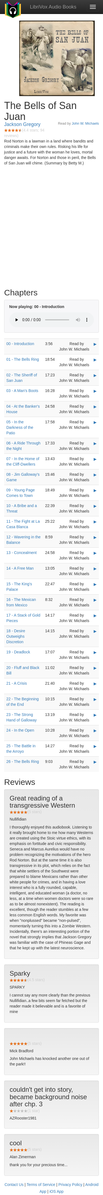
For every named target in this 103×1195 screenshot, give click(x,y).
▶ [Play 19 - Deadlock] (95, 652)
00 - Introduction (20, 344)
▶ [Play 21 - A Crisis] (95, 683)
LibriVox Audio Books (53, 7)
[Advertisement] (51, 228)
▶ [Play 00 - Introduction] (95, 344)
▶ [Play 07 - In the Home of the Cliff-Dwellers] (95, 459)
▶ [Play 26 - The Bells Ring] (95, 762)
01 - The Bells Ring (22, 359)
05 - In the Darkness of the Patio (19, 427)
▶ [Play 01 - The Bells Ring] (95, 360)
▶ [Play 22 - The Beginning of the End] (95, 699)
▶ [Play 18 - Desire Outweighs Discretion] (95, 631)
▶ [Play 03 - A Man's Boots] (95, 391)
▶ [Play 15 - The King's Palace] (95, 584)
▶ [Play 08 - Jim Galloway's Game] (95, 475)
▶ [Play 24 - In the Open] (95, 730)
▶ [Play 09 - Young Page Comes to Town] (95, 490)
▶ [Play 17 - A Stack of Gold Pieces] (95, 615)
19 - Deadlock (18, 652)
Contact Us (13, 1184)
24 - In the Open (20, 730)
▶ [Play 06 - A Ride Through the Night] (95, 443)
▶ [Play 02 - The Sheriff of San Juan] (95, 375)
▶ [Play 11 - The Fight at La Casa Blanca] (95, 522)
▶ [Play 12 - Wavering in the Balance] (95, 537)
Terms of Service (41, 1184)
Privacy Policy (70, 1184)
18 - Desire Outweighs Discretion (15, 636)
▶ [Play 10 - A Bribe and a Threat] (95, 506)
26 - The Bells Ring (22, 761)
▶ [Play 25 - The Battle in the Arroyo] (95, 746)
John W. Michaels (85, 123)
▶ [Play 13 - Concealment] (95, 553)
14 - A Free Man (20, 568)
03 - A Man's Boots (22, 390)
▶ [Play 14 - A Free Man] (95, 568)
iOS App (56, 1191)
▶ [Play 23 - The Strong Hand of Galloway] (95, 715)
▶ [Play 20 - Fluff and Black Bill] (95, 668)
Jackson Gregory (22, 124)
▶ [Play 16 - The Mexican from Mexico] (95, 600)
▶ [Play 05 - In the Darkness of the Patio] (95, 422)
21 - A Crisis (16, 683)
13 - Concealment (21, 552)
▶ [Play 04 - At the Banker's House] (95, 406)
